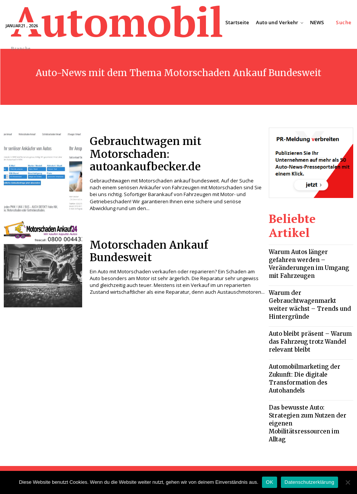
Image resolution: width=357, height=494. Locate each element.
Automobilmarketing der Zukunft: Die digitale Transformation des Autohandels (309, 324)
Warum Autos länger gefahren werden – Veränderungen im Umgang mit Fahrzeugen (304, 240)
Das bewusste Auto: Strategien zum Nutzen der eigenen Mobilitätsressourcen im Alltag (310, 352)
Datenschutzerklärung (309, 482)
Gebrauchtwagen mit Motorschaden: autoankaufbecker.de (173, 154)
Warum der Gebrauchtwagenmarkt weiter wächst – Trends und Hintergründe (310, 268)
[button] (344, 22)
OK (269, 482)
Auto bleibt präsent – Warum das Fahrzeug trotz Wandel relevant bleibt (308, 296)
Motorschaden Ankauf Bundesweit (169, 251)
